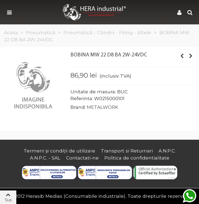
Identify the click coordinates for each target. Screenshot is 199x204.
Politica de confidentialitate (136, 158)
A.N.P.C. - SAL (45, 158)
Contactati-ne (82, 158)
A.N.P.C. (167, 151)
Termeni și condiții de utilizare (59, 151)
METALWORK (102, 107)
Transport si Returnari (127, 151)
